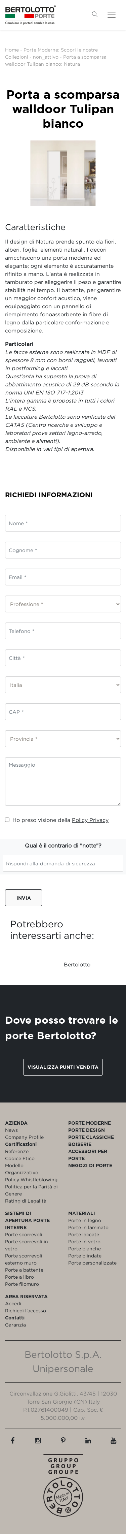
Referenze (17, 1151)
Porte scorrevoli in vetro (26, 1245)
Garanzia (15, 1324)
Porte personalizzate (92, 1262)
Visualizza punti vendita (63, 1066)
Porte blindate (84, 1255)
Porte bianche (84, 1248)
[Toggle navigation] (111, 14)
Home (12, 49)
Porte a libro (19, 1276)
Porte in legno (84, 1220)
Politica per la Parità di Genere (31, 1190)
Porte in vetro (84, 1241)
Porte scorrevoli (23, 1234)
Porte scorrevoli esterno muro (23, 1259)
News (11, 1129)
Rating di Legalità (25, 1200)
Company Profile (24, 1137)
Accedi (13, 1303)
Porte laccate (83, 1234)
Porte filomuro (22, 1283)
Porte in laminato (88, 1227)
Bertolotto (77, 964)
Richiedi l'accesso (25, 1310)
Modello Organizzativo (21, 1169)
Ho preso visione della (57, 820)
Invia (23, 897)
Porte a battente (24, 1269)
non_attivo (45, 56)
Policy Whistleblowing (31, 1179)
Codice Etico (20, 1158)
